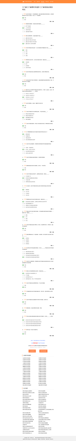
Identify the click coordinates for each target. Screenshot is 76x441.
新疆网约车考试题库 (26, 381)
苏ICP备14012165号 (34, 439)
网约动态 (47, 1)
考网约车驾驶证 (26, 402)
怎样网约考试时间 (26, 429)
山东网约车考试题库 (26, 368)
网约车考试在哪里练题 (27, 404)
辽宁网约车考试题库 (26, 361)
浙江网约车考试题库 (26, 364)
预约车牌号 (41, 416)
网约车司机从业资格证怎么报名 (29, 392)
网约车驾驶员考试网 (26, 407)
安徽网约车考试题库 (42, 364)
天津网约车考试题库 (42, 358)
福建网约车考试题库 (26, 366)
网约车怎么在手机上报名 (27, 416)
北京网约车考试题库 (26, 358)
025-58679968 (43, 439)
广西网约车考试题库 (42, 371)
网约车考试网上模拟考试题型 (28, 431)
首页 (34, 1)
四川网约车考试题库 (26, 374)
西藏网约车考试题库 (42, 376)
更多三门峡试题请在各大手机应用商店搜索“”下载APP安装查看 (38, 342)
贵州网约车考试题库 (42, 374)
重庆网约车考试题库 (42, 373)
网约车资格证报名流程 (27, 409)
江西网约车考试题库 (42, 366)
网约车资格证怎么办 (26, 401)
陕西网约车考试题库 (26, 378)
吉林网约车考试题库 (42, 361)
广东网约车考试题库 (26, 371)
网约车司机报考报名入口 (27, 433)
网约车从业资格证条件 (43, 392)
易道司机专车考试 (42, 397)
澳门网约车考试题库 (42, 383)
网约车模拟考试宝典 (42, 401)
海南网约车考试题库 (26, 373)
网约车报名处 (25, 406)
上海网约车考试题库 (26, 363)
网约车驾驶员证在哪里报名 (44, 417)
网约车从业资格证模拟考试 (44, 412)
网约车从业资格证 (42, 431)
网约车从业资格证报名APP (28, 426)
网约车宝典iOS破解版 (27, 414)
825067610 (51, 439)
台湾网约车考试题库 (42, 381)
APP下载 (51, 1)
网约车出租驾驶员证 (42, 399)
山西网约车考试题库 (42, 359)
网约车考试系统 (41, 426)
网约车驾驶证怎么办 (42, 404)
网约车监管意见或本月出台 (28, 417)
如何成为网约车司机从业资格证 (44, 419)
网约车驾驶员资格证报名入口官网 (45, 429)
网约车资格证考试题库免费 (28, 421)
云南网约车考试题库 (26, 376)
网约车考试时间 (26, 394)
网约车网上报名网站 (42, 406)
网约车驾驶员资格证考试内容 (28, 399)
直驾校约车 (25, 424)
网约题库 (42, 1)
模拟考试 (38, 1)
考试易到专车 (41, 402)
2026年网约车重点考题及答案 (28, 419)
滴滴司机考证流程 (42, 414)
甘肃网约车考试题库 (42, 378)
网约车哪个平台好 (42, 421)
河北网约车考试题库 (26, 359)
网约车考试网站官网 (26, 412)
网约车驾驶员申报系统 (43, 433)
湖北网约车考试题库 (26, 369)
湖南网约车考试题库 (42, 369)
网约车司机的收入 (26, 397)
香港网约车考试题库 (26, 383)
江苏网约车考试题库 (42, 363)
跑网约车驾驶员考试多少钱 (44, 394)
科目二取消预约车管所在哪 (44, 424)
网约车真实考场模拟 (42, 407)
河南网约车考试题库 (42, 368)
